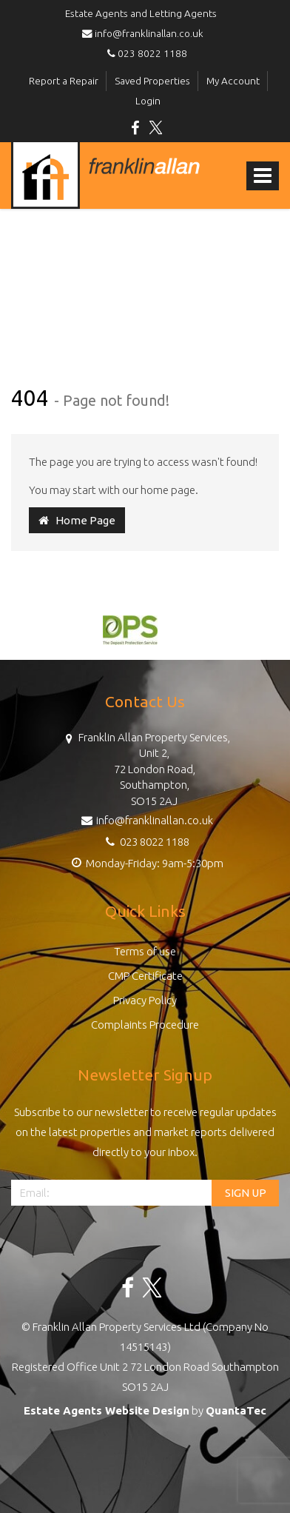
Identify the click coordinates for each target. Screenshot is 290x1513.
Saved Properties (152, 81)
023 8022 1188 (145, 53)
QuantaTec (236, 1410)
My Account (233, 81)
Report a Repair (63, 81)
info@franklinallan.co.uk (145, 33)
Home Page (76, 520)
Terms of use (145, 951)
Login (148, 101)
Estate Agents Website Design (106, 1410)
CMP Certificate (145, 975)
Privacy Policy (145, 1000)
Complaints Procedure (145, 1024)
